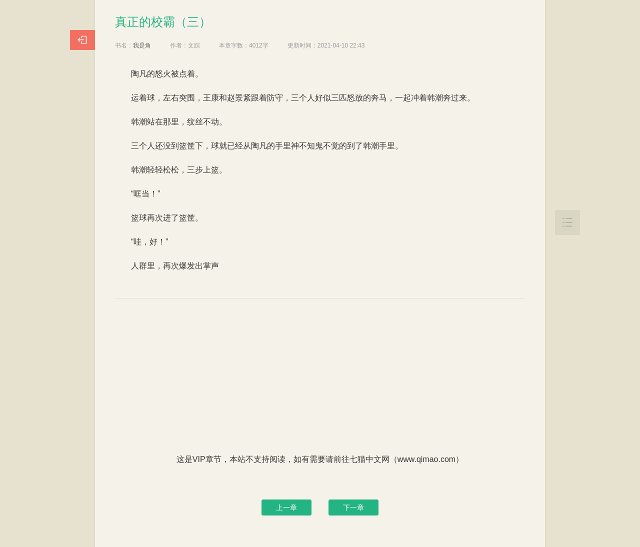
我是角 (142, 45)
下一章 (353, 508)
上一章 (286, 508)
